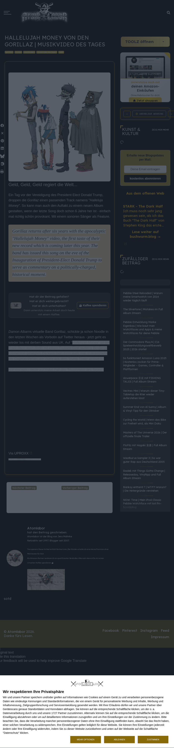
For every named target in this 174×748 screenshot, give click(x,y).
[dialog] (87, 712)
